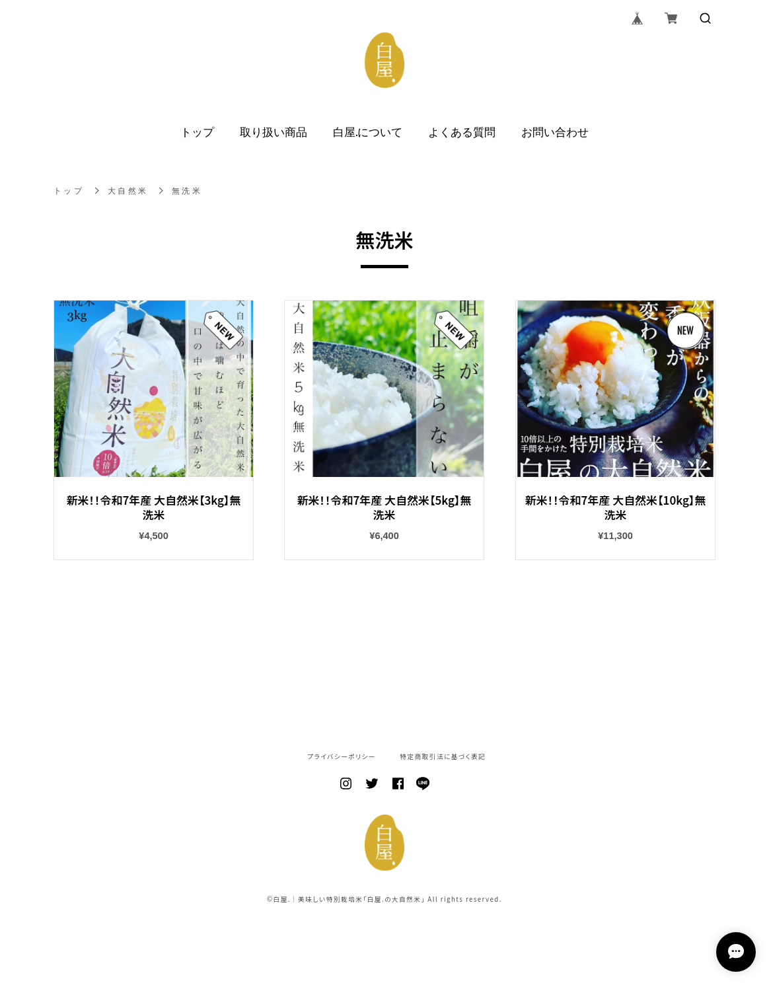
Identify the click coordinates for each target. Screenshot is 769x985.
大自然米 (128, 191)
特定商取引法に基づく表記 (443, 757)
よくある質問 (461, 131)
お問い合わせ (555, 131)
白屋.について (367, 131)
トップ (197, 131)
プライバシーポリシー (341, 757)
